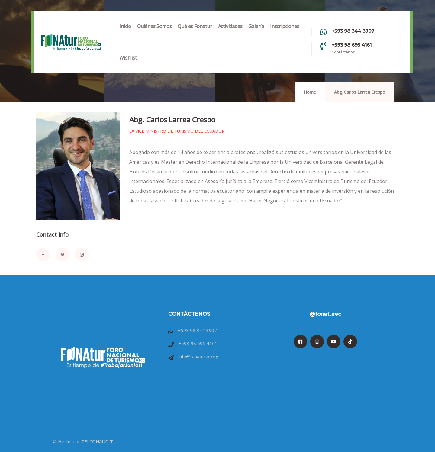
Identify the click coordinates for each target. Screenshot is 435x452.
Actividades (230, 32)
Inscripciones (284, 32)
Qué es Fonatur (195, 32)
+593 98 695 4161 (352, 45)
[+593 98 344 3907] (323, 32)
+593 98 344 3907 (353, 31)
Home (310, 92)
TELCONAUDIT (97, 441)
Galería (256, 32)
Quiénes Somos (154, 32)
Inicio (125, 32)
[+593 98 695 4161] (323, 46)
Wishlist (128, 63)
